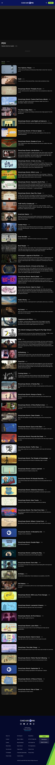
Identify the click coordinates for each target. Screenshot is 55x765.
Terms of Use (31, 749)
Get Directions (27, 730)
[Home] (27, 721)
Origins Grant (19, 749)
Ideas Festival (20, 745)
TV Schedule (8, 752)
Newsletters (44, 739)
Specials (3, 61)
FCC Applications (31, 745)
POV (3, 43)
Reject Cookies (44, 742)
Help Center (8, 745)
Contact (7, 739)
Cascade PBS (22, 760)
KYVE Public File (31, 742)
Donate (50, 2)
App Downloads (20, 742)
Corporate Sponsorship (21, 752)
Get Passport (19, 735)
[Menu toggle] (2, 3)
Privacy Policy (31, 752)
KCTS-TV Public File (32, 739)
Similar (8, 61)
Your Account (8, 749)
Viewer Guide (8, 755)
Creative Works (20, 755)
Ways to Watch (20, 739)
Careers (7, 742)
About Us (8, 735)
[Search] (46, 3)
